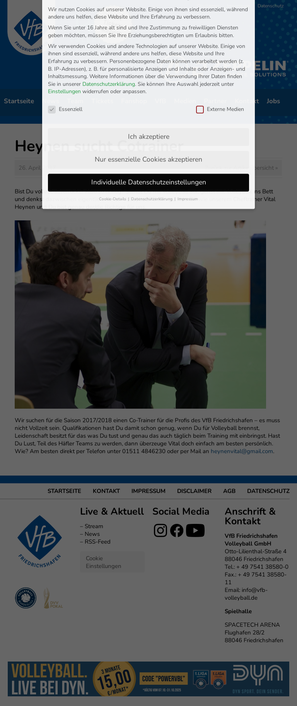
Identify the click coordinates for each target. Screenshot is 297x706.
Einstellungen (64, 24)
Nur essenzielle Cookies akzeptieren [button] (148, 92)
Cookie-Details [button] (113, 132)
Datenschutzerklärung (108, 16)
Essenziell (65, 42)
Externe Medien (220, 42)
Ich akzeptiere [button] (148, 69)
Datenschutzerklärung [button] (152, 132)
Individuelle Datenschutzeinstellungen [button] (148, 114)
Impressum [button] (188, 132)
